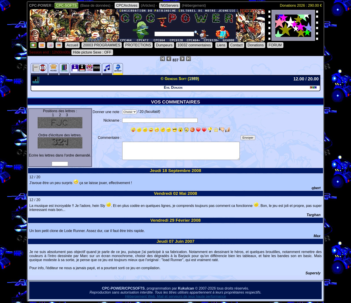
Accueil (72, 45)
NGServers (169, 5)
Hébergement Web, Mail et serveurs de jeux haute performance (175, 296)
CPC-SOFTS (66, 5)
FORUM (275, 45)
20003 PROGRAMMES (101, 45)
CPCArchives (126, 5)
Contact (236, 45)
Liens (221, 45)
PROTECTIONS (138, 45)
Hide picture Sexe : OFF (92, 52)
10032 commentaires (194, 45)
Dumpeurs (164, 45)
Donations (256, 45)
